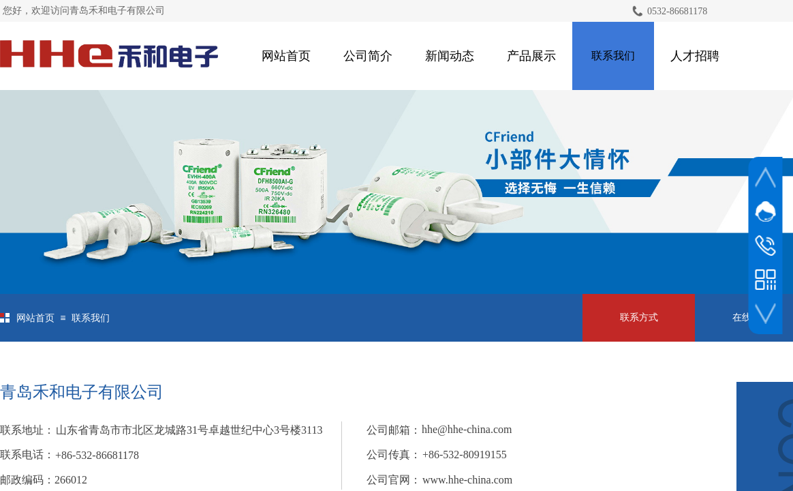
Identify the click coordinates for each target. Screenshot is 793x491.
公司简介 (367, 56)
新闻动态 (449, 56)
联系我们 (613, 55)
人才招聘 (694, 56)
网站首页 (286, 56)
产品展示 (531, 56)
